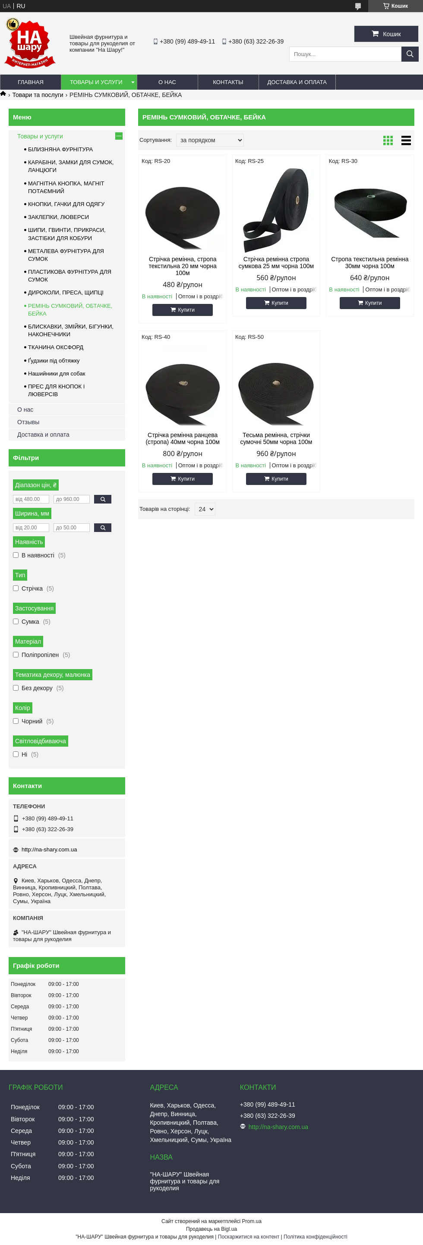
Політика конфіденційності (315, 1237)
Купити (186, 310)
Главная (31, 82)
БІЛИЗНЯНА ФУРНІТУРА (60, 149)
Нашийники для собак (56, 373)
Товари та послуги (37, 94)
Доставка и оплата (297, 82)
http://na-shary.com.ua (49, 849)
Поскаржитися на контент (248, 1237)
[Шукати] (410, 54)
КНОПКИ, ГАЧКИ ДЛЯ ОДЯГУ (66, 204)
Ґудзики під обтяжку (54, 360)
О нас (167, 82)
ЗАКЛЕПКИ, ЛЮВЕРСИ (58, 217)
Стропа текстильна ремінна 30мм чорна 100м (369, 262)
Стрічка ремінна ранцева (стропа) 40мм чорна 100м (182, 438)
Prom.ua (252, 1221)
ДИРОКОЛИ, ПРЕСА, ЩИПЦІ (66, 292)
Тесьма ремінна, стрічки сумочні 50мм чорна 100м (276, 438)
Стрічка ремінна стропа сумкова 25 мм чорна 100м (276, 262)
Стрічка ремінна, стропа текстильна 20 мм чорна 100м (182, 266)
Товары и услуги (96, 82)
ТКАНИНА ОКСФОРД (55, 347)
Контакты (228, 82)
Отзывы (28, 422)
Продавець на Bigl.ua (211, 1229)
